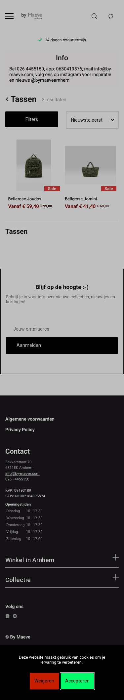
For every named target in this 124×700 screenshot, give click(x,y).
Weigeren (44, 680)
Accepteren (77, 680)
